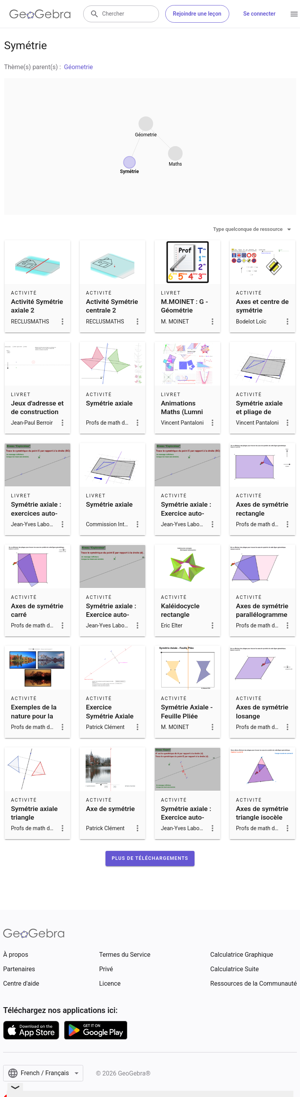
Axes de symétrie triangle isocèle (262, 813)
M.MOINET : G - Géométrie (184, 306)
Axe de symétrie (110, 809)
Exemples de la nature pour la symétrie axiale (34, 716)
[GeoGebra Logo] (40, 14)
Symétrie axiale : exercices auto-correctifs (36, 513)
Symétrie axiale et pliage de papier (259, 412)
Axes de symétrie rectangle (262, 508)
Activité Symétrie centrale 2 (112, 306)
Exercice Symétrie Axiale (110, 711)
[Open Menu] (294, 14)
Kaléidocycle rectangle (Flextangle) (180, 614)
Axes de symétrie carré (37, 610)
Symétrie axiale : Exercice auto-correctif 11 (186, 817)
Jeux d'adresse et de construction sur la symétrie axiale (37, 416)
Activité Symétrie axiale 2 (37, 306)
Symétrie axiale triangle (34, 813)
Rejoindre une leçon (197, 14)
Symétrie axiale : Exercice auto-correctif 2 (111, 614)
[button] (150, 858)
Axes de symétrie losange (262, 711)
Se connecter (259, 14)
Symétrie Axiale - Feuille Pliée (187, 711)
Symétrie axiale (109, 403)
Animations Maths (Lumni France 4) (182, 412)
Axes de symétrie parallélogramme (262, 610)
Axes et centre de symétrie (262, 306)
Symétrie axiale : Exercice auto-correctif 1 (186, 513)
